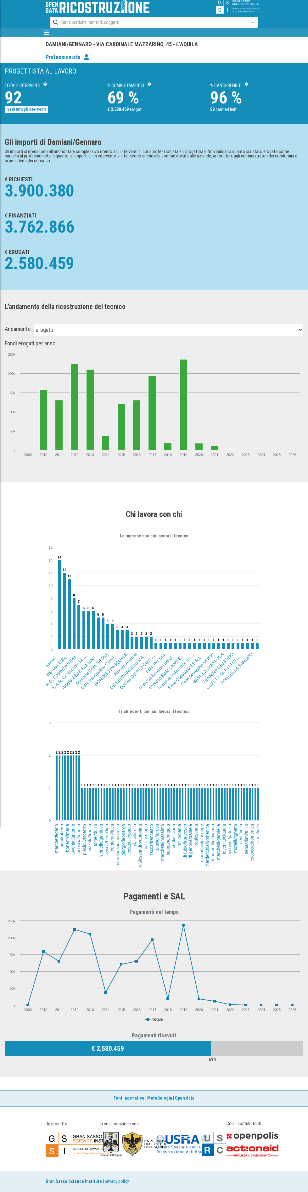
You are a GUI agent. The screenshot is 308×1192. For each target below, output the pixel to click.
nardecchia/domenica (207, 845)
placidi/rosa (134, 835)
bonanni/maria (67, 838)
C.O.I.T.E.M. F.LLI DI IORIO (226, 669)
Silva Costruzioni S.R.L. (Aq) (188, 668)
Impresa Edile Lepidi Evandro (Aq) (173, 664)
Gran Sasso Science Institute (74, 1181)
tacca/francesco (151, 839)
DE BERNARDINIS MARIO (129, 669)
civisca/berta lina (106, 840)
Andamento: (18, 329)
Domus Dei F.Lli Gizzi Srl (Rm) (141, 667)
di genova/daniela (190, 841)
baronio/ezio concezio (117, 845)
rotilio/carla (196, 834)
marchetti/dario (56, 838)
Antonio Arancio (125, 664)
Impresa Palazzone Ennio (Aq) (180, 667)
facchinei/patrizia (229, 840)
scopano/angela (168, 839)
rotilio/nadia (179, 835)
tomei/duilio (95, 835)
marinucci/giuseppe (201, 843)
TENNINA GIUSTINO (217, 667)
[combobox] (148, 22)
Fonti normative (129, 1098)
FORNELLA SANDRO (237, 668)
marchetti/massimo (162, 842)
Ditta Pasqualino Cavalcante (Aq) (105, 665)
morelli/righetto (235, 838)
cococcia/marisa (78, 839)
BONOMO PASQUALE (111, 669)
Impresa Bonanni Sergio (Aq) (160, 668)
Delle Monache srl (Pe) (197, 669)
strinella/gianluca (101, 840)
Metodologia (159, 1098)
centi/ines (257, 833)
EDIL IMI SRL (155, 662)
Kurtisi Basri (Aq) (58, 654)
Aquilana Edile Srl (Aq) (91, 668)
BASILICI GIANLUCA (208, 667)
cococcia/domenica (252, 842)
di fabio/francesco (184, 841)
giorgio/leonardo (123, 839)
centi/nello (240, 834)
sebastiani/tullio (246, 839)
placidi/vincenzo (84, 839)
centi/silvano (173, 836)
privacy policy (117, 1181)
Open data (184, 1098)
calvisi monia (145, 836)
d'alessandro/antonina (140, 845)
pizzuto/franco (89, 837)
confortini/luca (112, 837)
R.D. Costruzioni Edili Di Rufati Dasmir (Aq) (76, 655)
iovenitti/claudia (224, 839)
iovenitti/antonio (73, 839)
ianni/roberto (61, 836)
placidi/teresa (156, 837)
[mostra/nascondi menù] (47, 32)
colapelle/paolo (129, 838)
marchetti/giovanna (213, 842)
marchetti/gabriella (218, 842)
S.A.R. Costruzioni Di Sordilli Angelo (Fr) (80, 660)
